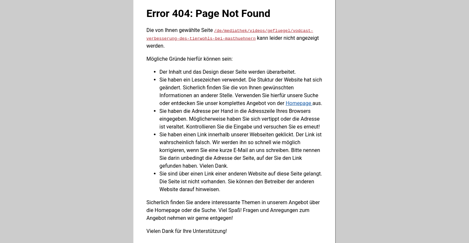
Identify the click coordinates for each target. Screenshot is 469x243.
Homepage (299, 103)
